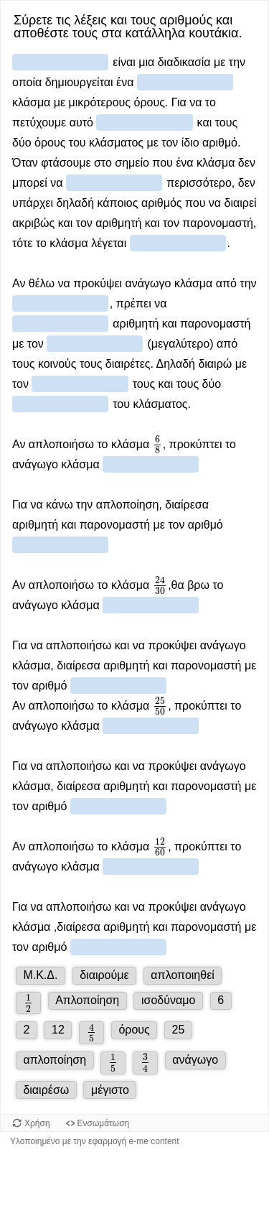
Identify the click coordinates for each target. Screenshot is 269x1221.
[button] (40, 976)
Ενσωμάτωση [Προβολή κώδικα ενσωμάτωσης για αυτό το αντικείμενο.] (103, 1123)
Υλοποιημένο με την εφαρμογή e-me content (94, 1141)
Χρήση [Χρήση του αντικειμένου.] (37, 1123)
